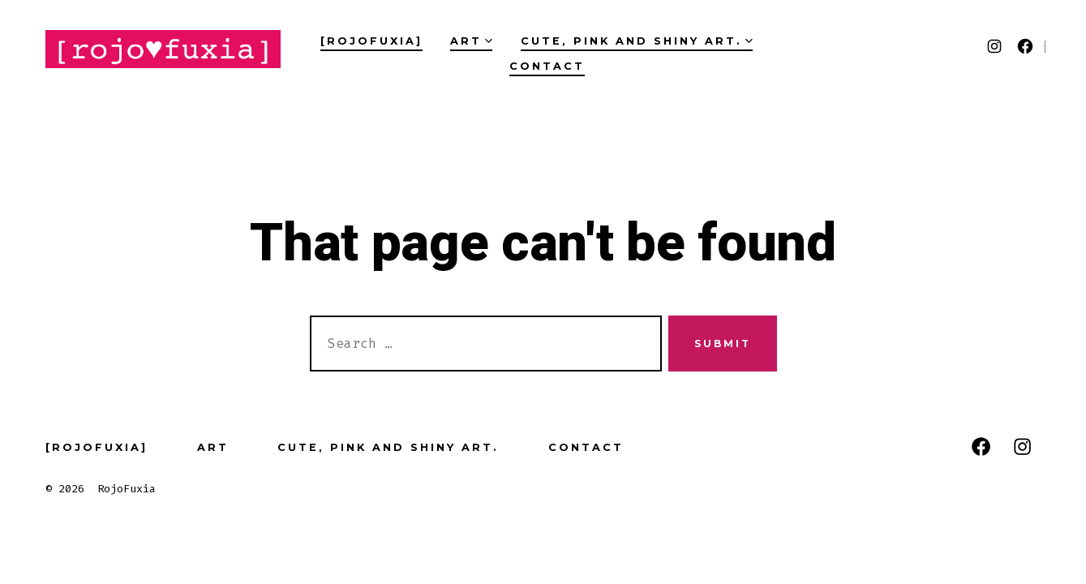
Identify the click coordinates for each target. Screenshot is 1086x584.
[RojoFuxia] (371, 41)
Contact (547, 66)
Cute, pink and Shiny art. (637, 41)
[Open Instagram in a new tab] (994, 46)
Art (471, 41)
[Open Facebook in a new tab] (1025, 46)
